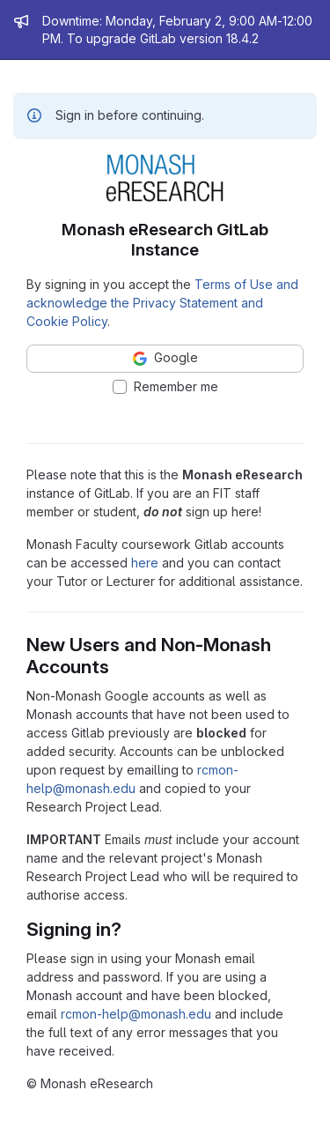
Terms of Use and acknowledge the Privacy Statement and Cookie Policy (162, 303)
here (144, 562)
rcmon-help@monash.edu (136, 1013)
